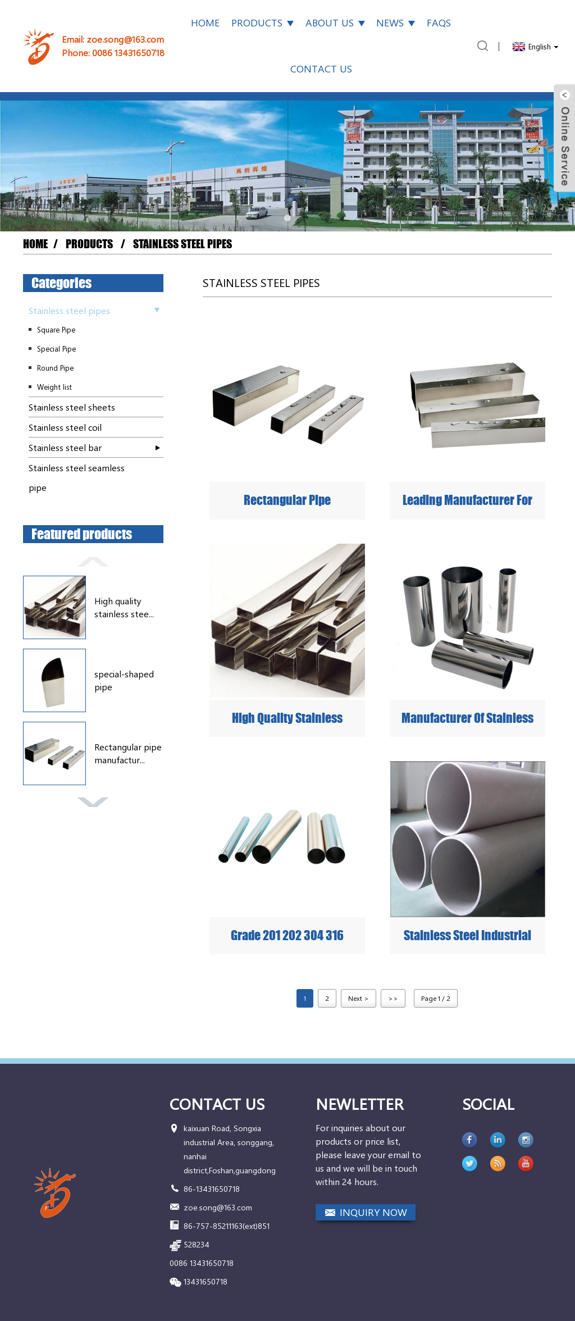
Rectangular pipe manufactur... (128, 753)
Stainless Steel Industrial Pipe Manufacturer (467, 935)
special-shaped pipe (124, 680)
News (395, 22)
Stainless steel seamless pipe (77, 477)
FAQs (439, 22)
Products (262, 22)
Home (205, 22)
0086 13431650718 (128, 52)
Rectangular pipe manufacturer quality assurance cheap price (287, 500)
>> (393, 998)
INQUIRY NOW (373, 1212)
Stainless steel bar (65, 447)
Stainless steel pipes (182, 244)
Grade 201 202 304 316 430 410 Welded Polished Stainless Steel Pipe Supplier (287, 935)
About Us (335, 22)
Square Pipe (56, 329)
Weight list (54, 386)
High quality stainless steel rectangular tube (287, 718)
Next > (358, 998)
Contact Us (321, 68)
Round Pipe (55, 367)
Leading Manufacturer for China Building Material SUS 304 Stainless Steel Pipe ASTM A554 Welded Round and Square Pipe (467, 500)
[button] (287, 218)
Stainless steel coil (65, 427)
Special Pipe (56, 348)
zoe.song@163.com (125, 39)
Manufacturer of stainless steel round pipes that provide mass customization (467, 718)
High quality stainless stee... (124, 607)
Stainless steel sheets (72, 407)
